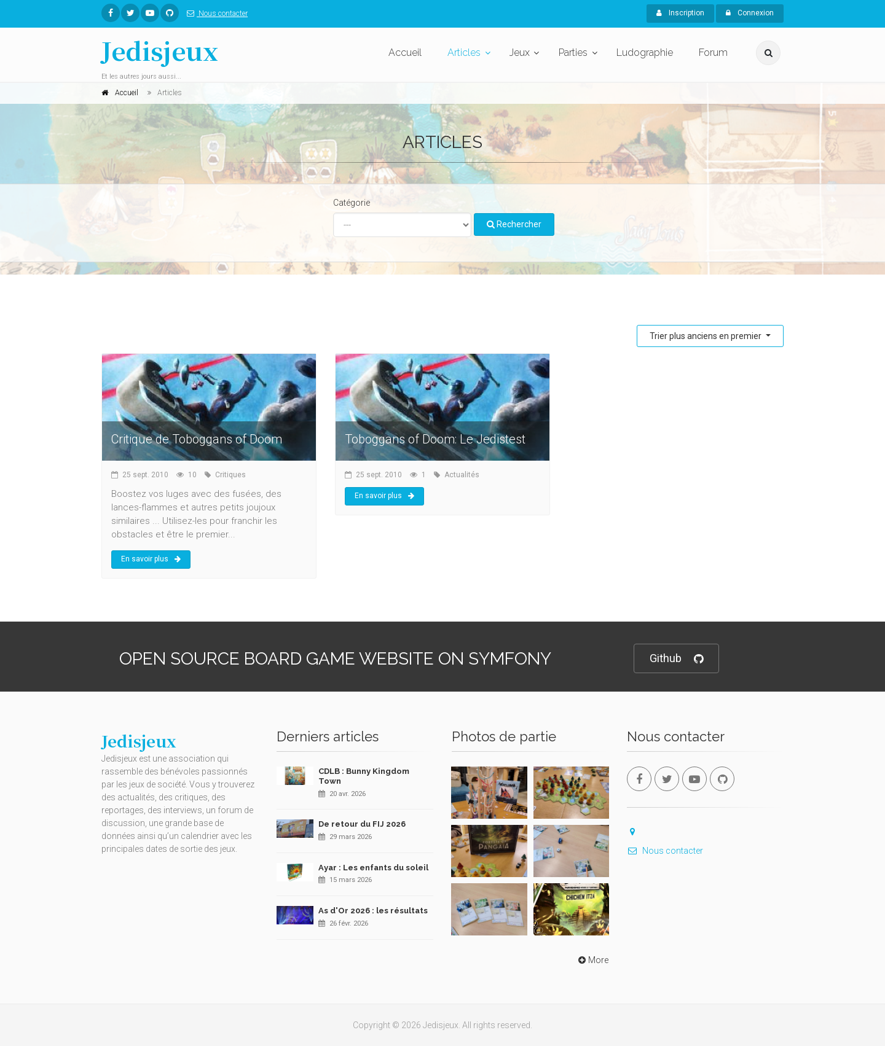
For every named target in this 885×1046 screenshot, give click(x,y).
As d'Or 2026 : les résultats (373, 910)
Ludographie (644, 52)
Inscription (680, 13)
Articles (464, 52)
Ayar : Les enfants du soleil (373, 867)
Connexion (750, 13)
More (592, 960)
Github (676, 658)
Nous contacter (215, 13)
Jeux (519, 52)
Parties (573, 52)
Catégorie (351, 203)
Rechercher (514, 224)
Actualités (461, 474)
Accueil (405, 52)
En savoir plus (151, 559)
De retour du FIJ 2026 (362, 824)
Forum (713, 52)
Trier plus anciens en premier (706, 336)
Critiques (230, 474)
